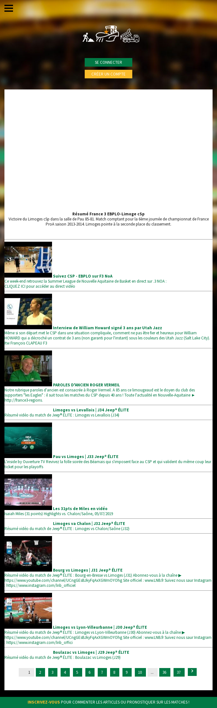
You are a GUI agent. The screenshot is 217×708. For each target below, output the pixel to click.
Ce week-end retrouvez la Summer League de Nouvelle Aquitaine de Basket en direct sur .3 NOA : (85, 278)
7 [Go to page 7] (102, 672)
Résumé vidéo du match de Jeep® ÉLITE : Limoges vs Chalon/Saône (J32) (66, 526)
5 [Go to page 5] (77, 672)
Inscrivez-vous (44, 702)
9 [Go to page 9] (127, 672)
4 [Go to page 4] (65, 672)
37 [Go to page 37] (179, 672)
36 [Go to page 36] (164, 672)
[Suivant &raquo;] (192, 672)
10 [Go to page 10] (140, 672)
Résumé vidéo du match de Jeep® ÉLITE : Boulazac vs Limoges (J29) (66, 655)
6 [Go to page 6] (90, 672)
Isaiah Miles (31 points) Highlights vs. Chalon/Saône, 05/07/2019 (58, 511)
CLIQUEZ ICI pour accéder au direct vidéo (39, 286)
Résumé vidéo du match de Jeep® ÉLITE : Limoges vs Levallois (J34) (66, 412)
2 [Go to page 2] (40, 672)
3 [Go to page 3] (52, 672)
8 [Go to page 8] (114, 672)
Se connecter (108, 62)
